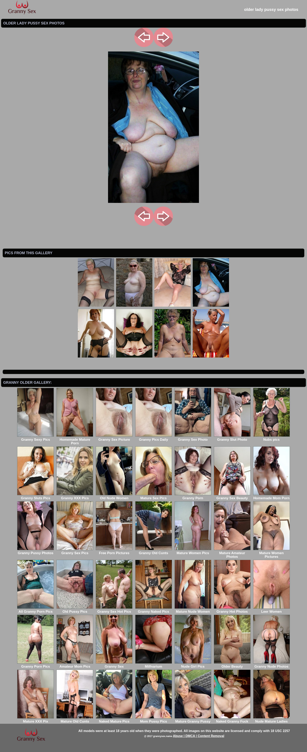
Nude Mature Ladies (271, 719)
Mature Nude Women (193, 610)
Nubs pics (271, 438)
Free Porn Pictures (114, 551)
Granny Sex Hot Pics (114, 610)
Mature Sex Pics (153, 496)
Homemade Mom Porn (271, 496)
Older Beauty (232, 664)
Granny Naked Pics (153, 610)
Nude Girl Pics (193, 664)
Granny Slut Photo (232, 438)
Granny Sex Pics (74, 551)
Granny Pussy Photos (35, 551)
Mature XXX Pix (35, 719)
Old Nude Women (114, 496)
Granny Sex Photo (193, 438)
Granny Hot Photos (232, 610)
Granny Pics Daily (153, 438)
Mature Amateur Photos (232, 553)
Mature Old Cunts (74, 719)
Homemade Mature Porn (74, 439)
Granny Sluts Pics (35, 496)
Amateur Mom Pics (74, 664)
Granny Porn (193, 496)
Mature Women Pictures (271, 553)
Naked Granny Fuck (232, 719)
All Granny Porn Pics (35, 610)
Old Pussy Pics (74, 610)
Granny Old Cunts (153, 551)
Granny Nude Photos (271, 664)
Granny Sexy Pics (35, 438)
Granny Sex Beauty (232, 496)
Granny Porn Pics (35, 664)
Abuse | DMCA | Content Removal (198, 736)
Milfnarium (153, 664)
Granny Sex (114, 664)
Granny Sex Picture (114, 438)
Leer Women (271, 610)
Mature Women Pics (193, 551)
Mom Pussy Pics (153, 719)
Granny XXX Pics (74, 496)
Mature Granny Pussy (193, 719)
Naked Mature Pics (114, 719)
